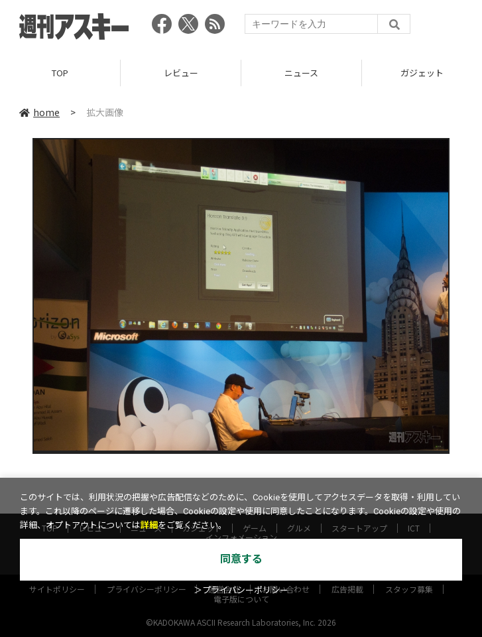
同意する (241, 559)
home (39, 112)
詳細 (149, 525)
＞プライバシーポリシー (241, 590)
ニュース (301, 72)
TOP (60, 72)
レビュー (181, 72)
